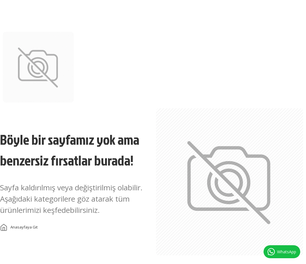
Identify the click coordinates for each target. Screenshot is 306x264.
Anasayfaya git (24, 227)
